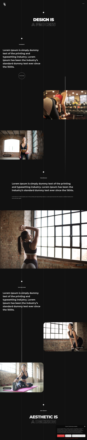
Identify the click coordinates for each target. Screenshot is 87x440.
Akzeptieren (61, 435)
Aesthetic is (43, 419)
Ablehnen (68, 435)
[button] (84, 426)
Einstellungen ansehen (79, 435)
